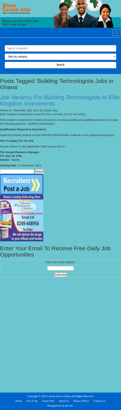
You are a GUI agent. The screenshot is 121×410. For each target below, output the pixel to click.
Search (60, 65)
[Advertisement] (60, 335)
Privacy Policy (81, 401)
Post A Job (32, 401)
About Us (64, 401)
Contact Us (100, 401)
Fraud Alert (48, 401)
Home (18, 401)
